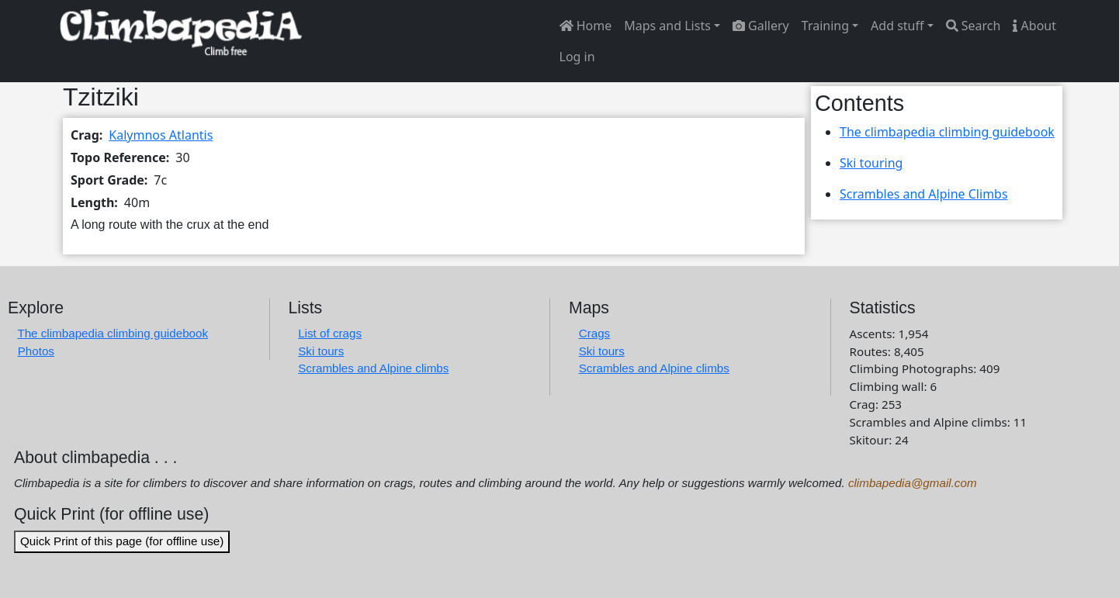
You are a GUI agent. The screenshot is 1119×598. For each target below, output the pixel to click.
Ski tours (321, 351)
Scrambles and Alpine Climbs (924, 193)
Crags (595, 333)
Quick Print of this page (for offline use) (121, 541)
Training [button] (825, 25)
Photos (36, 351)
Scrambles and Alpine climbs (373, 368)
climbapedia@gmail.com (912, 482)
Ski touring (871, 162)
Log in (577, 56)
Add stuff (897, 25)
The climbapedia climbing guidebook (947, 131)
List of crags (330, 333)
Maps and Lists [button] (667, 25)
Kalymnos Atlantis (161, 134)
